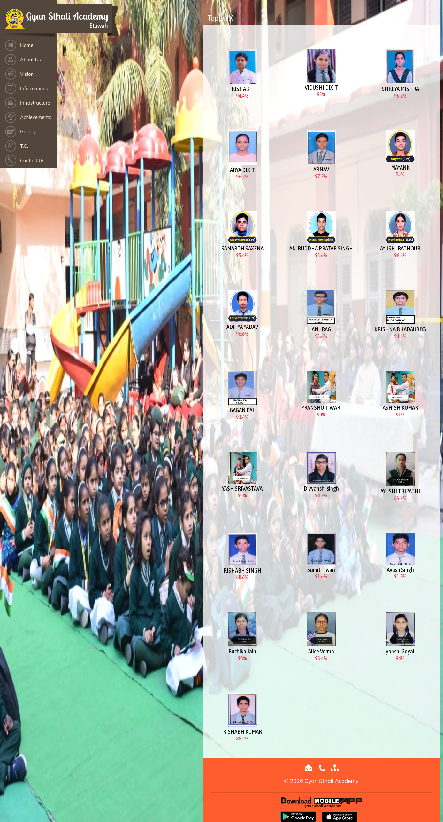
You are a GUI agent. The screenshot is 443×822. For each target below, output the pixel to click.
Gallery (28, 132)
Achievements (35, 117)
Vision (27, 74)
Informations (34, 88)
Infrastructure (35, 103)
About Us (30, 60)
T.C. (24, 146)
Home (26, 45)
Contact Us (32, 160)
